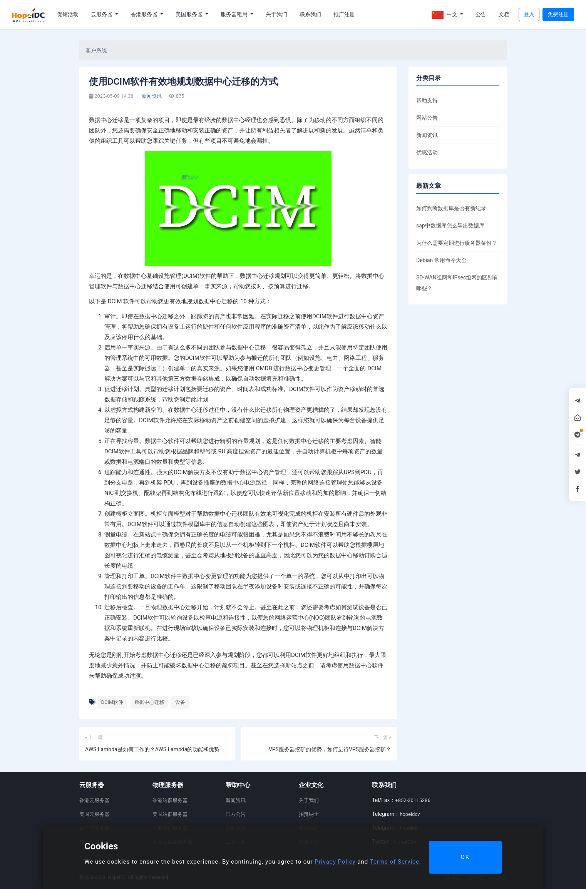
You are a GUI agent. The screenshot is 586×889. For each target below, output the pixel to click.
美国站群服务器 (170, 814)
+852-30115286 (412, 800)
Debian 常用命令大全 (441, 260)
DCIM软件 (112, 702)
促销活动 (68, 14)
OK (465, 857)
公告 (480, 14)
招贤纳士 (309, 814)
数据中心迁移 (149, 702)
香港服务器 (145, 14)
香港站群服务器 (170, 800)
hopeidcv (410, 814)
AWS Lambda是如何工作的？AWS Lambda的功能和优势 (152, 749)
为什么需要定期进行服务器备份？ (456, 243)
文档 (504, 14)
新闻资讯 (151, 96)
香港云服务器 (94, 800)
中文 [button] (445, 15)
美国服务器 (190, 14)
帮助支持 (427, 100)
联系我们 (310, 14)
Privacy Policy (335, 861)
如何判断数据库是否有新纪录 (451, 208)
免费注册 (558, 14)
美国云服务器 (94, 814)
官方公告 (236, 814)
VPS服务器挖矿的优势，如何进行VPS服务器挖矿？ (330, 749)
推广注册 (344, 14)
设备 (180, 702)
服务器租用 (235, 14)
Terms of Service (394, 861)
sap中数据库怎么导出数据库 (450, 225)
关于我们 (276, 14)
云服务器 (102, 14)
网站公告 (427, 118)
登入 (529, 14)
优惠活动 (427, 152)
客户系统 (96, 50)
